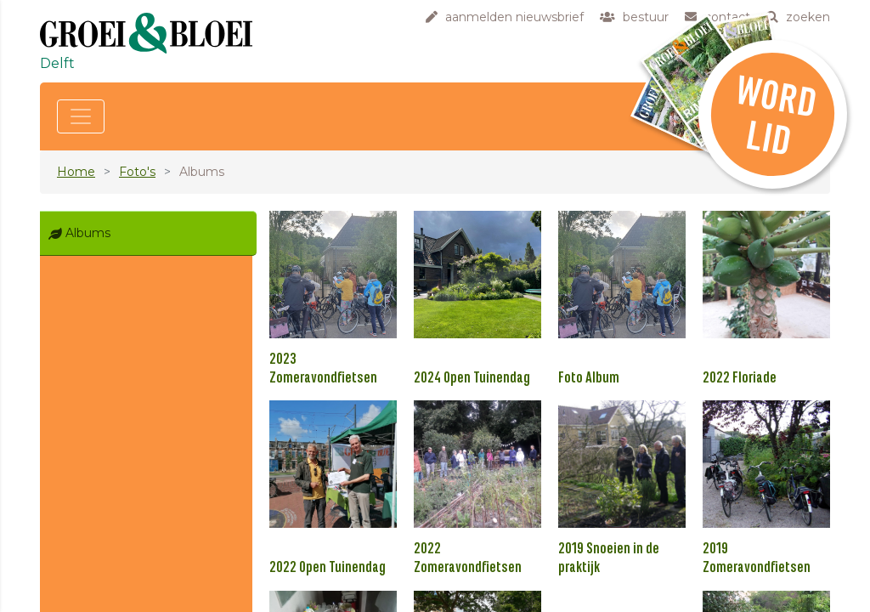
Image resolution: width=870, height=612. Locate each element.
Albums (87, 233)
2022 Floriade (740, 378)
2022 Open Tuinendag (327, 567)
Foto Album (588, 378)
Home (76, 171)
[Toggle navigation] (81, 116)
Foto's (137, 171)
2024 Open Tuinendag (472, 378)
